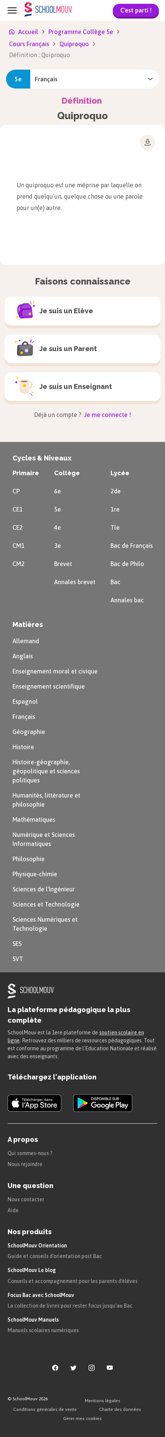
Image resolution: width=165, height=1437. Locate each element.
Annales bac (127, 600)
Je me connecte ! (107, 414)
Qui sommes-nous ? (30, 1153)
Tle (115, 527)
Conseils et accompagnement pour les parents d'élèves (72, 1281)
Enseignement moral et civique (55, 671)
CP (16, 491)
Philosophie (28, 858)
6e (57, 491)
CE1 (17, 509)
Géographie (28, 731)
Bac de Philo (127, 563)
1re (115, 509)
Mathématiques (33, 819)
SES (17, 943)
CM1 (18, 545)
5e (57, 509)
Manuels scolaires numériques (43, 1330)
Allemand (25, 641)
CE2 (17, 527)
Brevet (63, 563)
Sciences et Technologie (45, 904)
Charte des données (120, 1409)
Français (23, 716)
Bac (115, 582)
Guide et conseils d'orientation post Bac (55, 1256)
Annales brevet (74, 582)
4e (57, 527)
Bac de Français (132, 545)
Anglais (22, 656)
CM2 (18, 563)
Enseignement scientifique (48, 686)
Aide (13, 1210)
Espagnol (25, 701)
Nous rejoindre (25, 1164)
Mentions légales (102, 1400)
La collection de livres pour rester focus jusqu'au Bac (70, 1306)
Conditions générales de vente (45, 1409)
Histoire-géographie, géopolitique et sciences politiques (46, 771)
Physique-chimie (34, 874)
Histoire (23, 746)
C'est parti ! (135, 10)
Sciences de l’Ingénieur (43, 889)
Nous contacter (26, 1199)
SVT (17, 958)
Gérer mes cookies (82, 1418)
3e (57, 545)
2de (116, 491)
